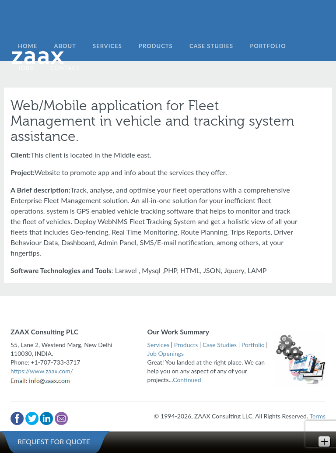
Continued (187, 379)
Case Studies (220, 344)
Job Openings (165, 353)
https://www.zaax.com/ (41, 371)
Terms (317, 416)
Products (186, 344)
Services (158, 344)
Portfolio (253, 344)
